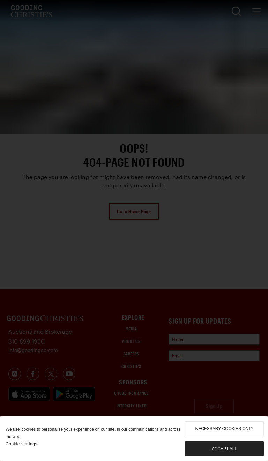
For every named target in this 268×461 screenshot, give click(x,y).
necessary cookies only (224, 428)
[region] (134, 438)
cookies (28, 429)
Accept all (224, 448)
